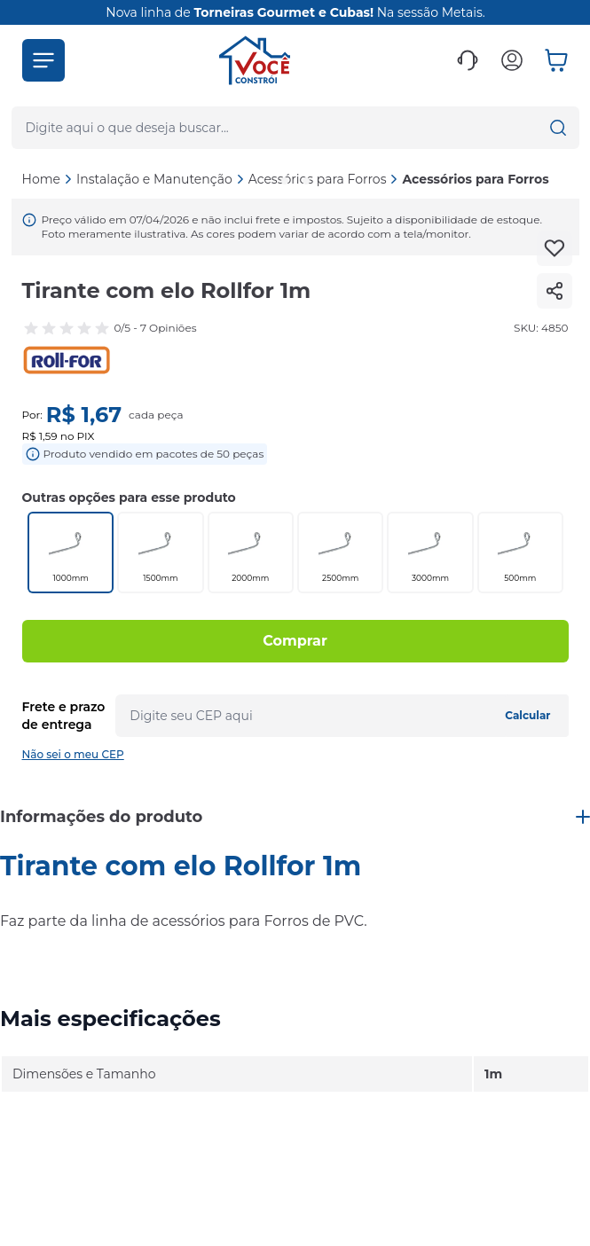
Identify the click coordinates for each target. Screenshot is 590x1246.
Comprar (295, 640)
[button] (43, 60)
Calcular (527, 715)
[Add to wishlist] (554, 248)
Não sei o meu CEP (73, 754)
